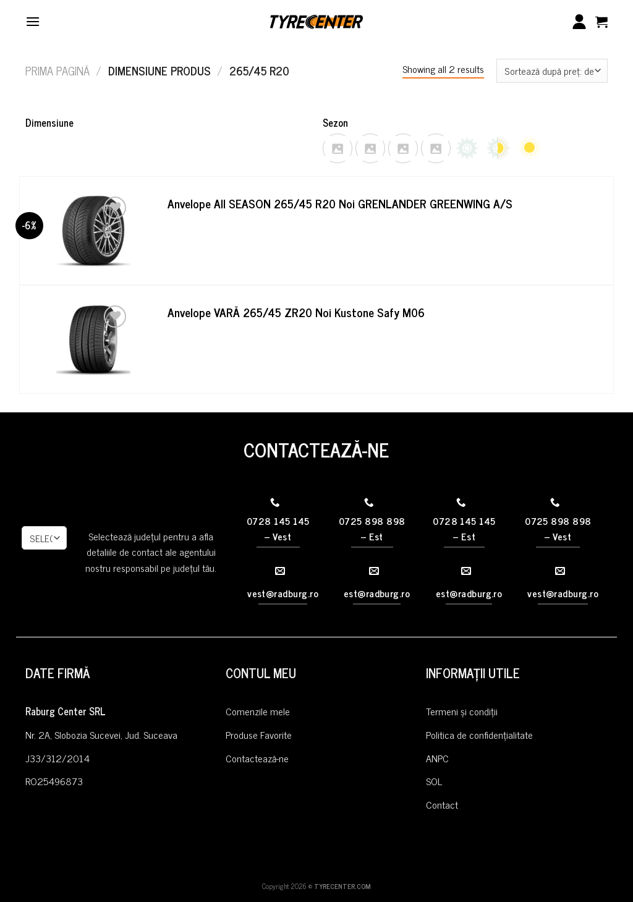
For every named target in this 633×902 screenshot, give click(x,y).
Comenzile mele (258, 711)
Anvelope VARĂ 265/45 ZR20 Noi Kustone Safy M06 (296, 312)
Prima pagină (57, 70)
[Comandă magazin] (552, 71)
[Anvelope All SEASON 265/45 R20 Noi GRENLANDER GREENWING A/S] (93, 231)
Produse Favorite (259, 734)
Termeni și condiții (462, 711)
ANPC (437, 758)
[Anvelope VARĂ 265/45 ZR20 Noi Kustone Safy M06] (93, 339)
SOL (434, 781)
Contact (442, 804)
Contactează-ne (257, 758)
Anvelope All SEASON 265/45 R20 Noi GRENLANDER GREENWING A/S (340, 203)
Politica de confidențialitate (479, 734)
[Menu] (32, 21)
